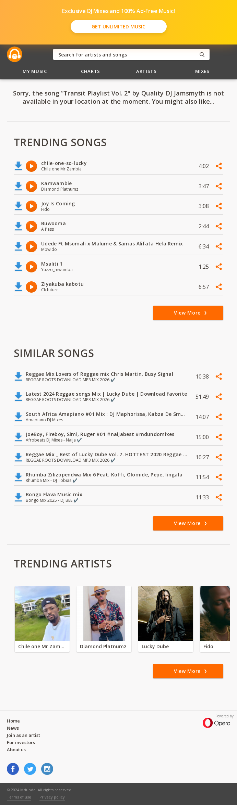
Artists (146, 71)
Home (13, 721)
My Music (35, 71)
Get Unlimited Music (118, 26)
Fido (208, 646)
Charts (90, 71)
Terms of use (19, 797)
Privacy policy (52, 797)
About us (16, 749)
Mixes (202, 71)
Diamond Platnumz (103, 646)
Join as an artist (23, 735)
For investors (21, 742)
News (13, 728)
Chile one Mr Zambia (42, 646)
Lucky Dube (155, 646)
